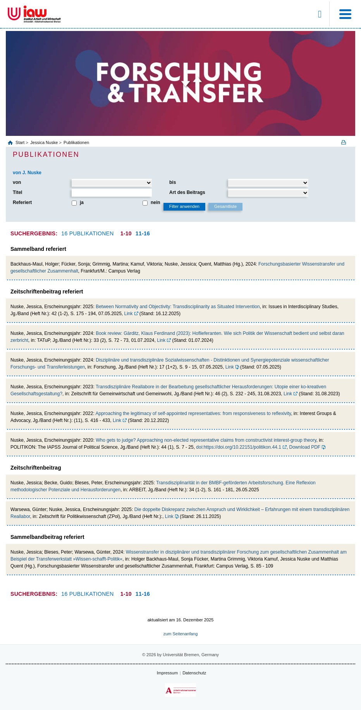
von (17, 182)
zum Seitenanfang (180, 633)
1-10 (126, 233)
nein (155, 202)
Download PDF (305, 447)
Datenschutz (194, 673)
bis (172, 182)
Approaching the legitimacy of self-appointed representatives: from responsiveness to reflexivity (193, 413)
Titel (17, 192)
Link (128, 313)
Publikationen (76, 142)
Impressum (167, 673)
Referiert (22, 202)
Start (20, 142)
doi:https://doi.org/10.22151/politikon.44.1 (238, 447)
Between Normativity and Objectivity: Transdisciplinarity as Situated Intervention (178, 306)
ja (82, 202)
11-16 (143, 233)
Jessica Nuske (44, 142)
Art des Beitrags (187, 192)
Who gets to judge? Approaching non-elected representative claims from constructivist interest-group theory (206, 440)
